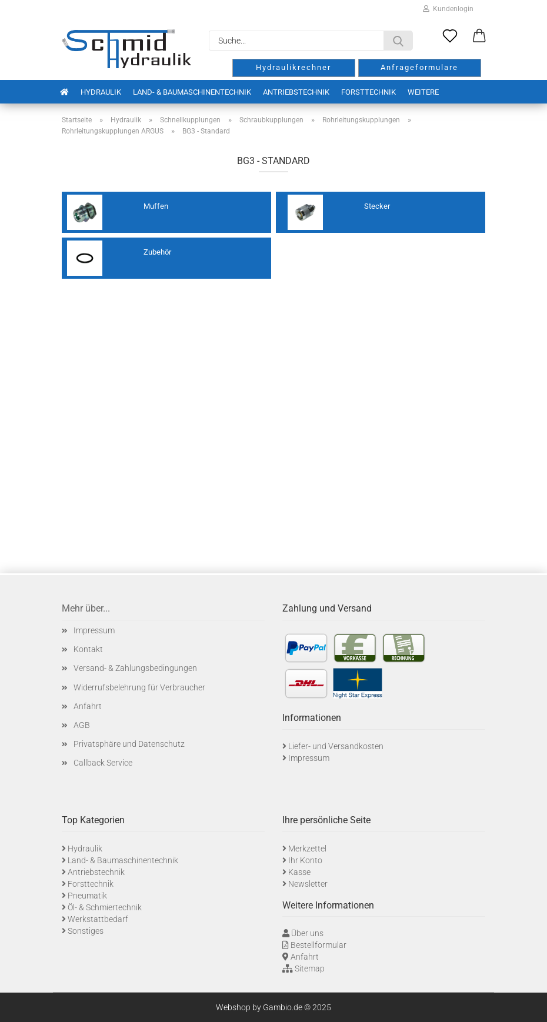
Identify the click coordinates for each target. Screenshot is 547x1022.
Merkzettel (307, 848)
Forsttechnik (368, 92)
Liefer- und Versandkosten (335, 746)
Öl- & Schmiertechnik (105, 907)
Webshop (233, 1007)
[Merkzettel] (450, 36)
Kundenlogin (448, 9)
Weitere (423, 92)
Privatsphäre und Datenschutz (129, 744)
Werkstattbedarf (98, 919)
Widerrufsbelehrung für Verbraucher (139, 687)
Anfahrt (88, 706)
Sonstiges (86, 931)
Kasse (299, 872)
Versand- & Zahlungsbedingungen (135, 668)
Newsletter (308, 884)
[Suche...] (398, 41)
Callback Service (103, 762)
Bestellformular (318, 945)
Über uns (307, 933)
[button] (479, 36)
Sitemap (310, 968)
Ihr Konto (305, 860)
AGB (82, 725)
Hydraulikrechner (293, 67)
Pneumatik (87, 895)
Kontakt (88, 649)
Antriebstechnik (296, 92)
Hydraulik (101, 92)
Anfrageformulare (419, 67)
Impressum (94, 630)
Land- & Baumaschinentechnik (192, 92)
